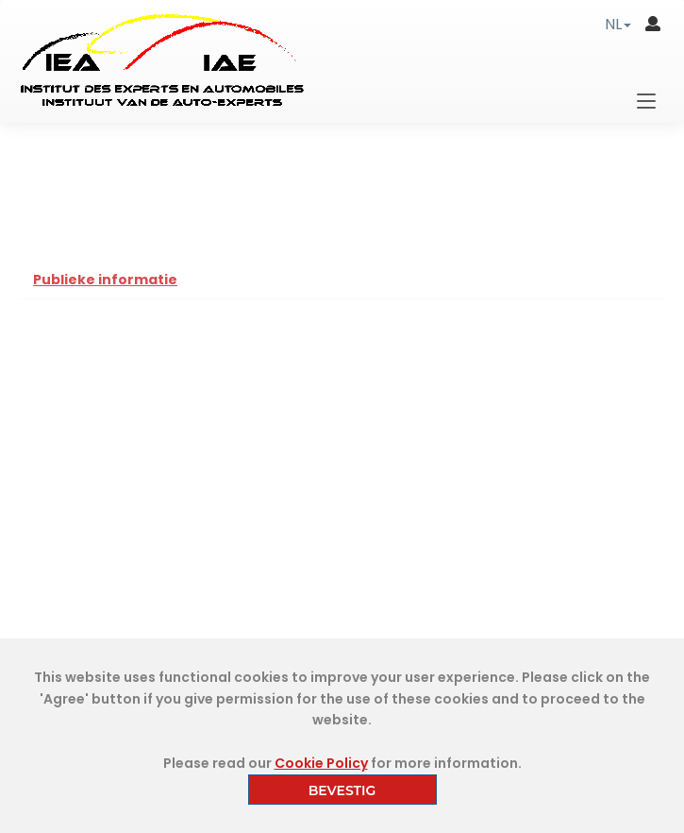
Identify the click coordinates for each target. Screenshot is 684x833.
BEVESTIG (342, 790)
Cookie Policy (321, 763)
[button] (618, 24)
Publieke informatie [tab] (105, 279)
